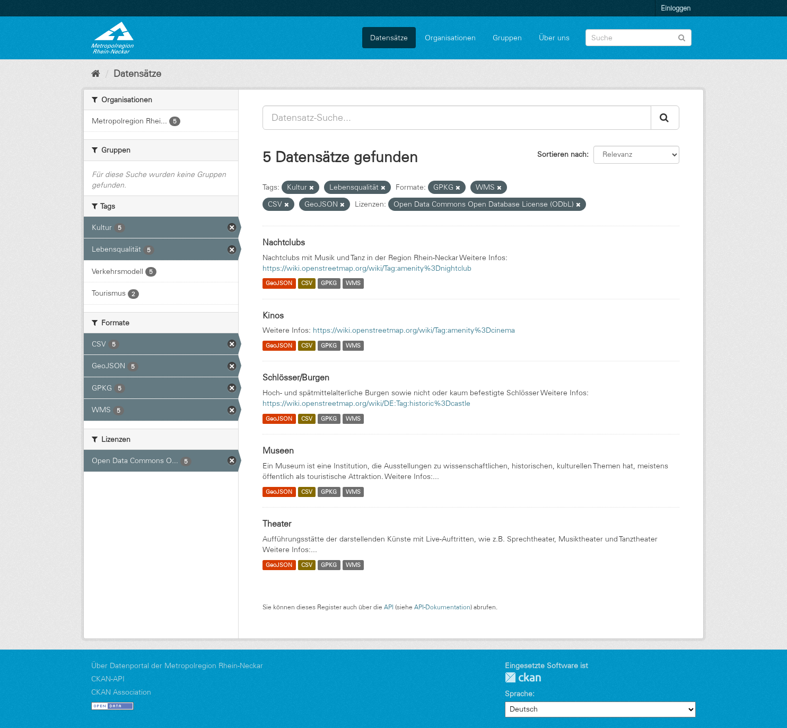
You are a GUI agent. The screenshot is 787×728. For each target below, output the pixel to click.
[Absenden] (681, 36)
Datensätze (389, 37)
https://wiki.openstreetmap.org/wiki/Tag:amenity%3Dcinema (414, 330)
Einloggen (675, 8)
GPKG (329, 283)
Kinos (273, 315)
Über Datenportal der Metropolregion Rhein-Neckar (177, 665)
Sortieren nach (562, 154)
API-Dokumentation (442, 607)
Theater (277, 523)
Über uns (554, 37)
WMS (353, 283)
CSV (306, 283)
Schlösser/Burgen (296, 377)
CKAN (523, 677)
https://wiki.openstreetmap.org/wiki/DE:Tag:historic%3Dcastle (366, 403)
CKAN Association (121, 692)
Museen (278, 450)
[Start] (95, 73)
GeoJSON (279, 283)
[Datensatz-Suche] (638, 37)
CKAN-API (108, 678)
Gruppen (507, 37)
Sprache (518, 693)
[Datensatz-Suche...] (457, 117)
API (389, 607)
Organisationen (450, 37)
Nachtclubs (284, 242)
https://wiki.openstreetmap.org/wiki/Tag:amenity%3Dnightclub (367, 268)
